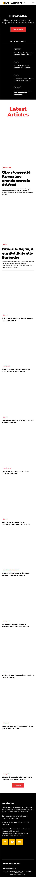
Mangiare (17, 87)
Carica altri (18, 785)
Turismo (6, 672)
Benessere (17, 49)
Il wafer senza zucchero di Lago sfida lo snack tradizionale (23, 92)
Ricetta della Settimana (11, 570)
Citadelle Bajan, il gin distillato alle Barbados (22, 66)
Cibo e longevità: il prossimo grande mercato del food (24, 54)
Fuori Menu (7, 468)
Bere (16, 62)
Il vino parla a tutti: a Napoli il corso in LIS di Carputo (24, 79)
